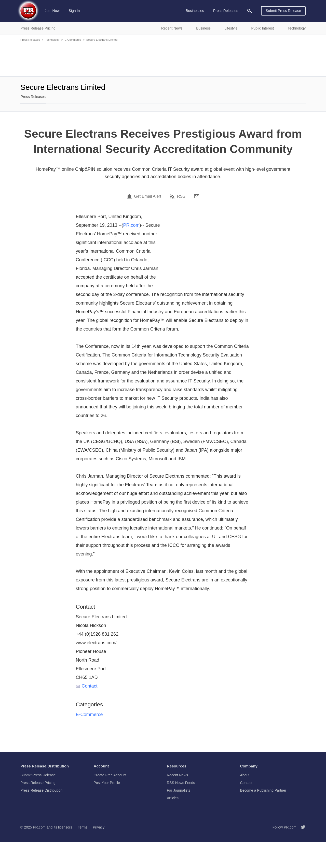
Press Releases (30, 39)
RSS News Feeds (181, 783)
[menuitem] (249, 11)
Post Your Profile (107, 783)
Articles (173, 798)
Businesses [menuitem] (195, 11)
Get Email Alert (147, 196)
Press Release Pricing (38, 783)
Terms (82, 827)
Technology (52, 39)
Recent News (177, 775)
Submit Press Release (283, 11)
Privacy (98, 827)
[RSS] (173, 196)
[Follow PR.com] (301, 827)
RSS (181, 196)
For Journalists (178, 790)
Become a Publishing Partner (263, 790)
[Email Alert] (130, 196)
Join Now (52, 11)
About (245, 775)
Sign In (74, 11)
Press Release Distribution (41, 790)
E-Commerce (73, 39)
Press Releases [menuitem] (225, 11)
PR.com (131, 225)
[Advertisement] (163, 58)
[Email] (197, 196)
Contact (87, 686)
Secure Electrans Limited (101, 39)
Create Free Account (110, 775)
